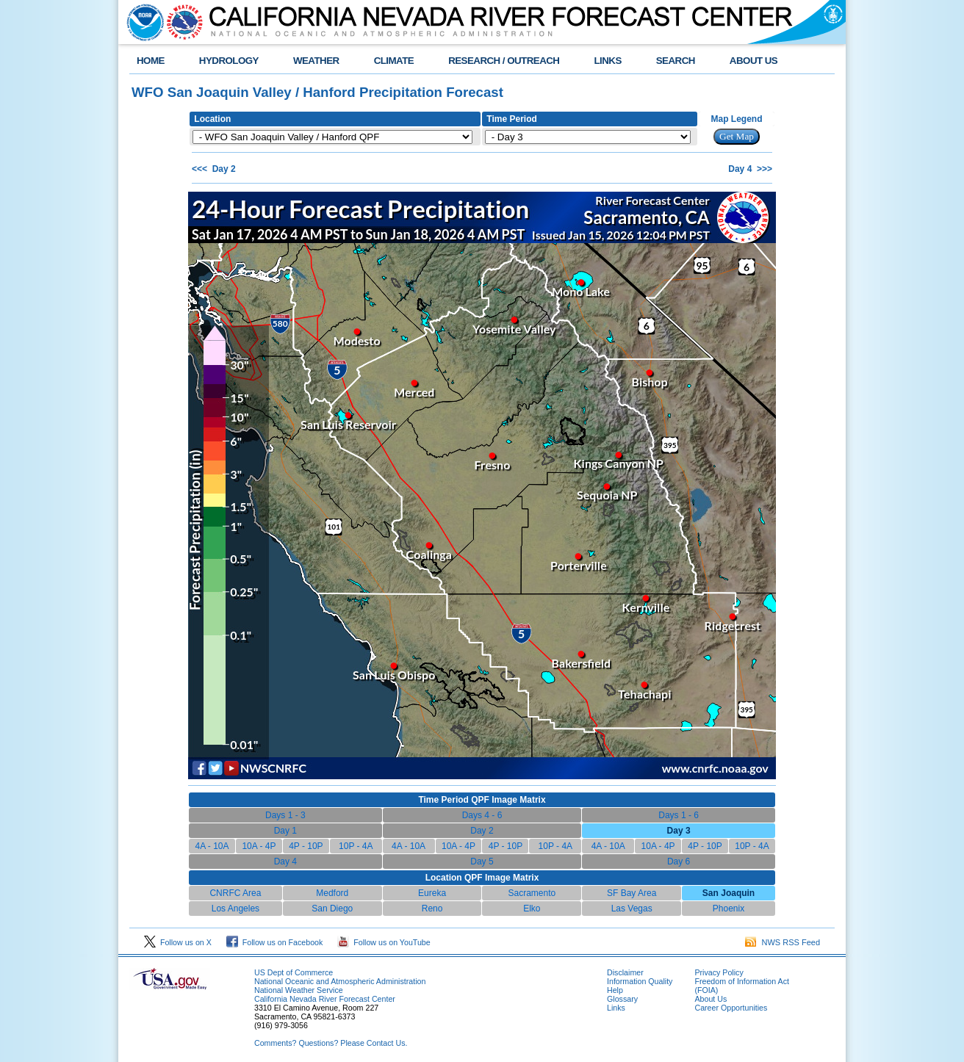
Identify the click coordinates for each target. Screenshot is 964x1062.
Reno (432, 908)
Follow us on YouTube (383, 942)
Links (616, 1007)
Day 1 (285, 831)
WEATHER (316, 60)
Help (615, 990)
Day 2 (481, 831)
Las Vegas (631, 908)
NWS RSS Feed (782, 942)
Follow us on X (178, 942)
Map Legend (737, 119)
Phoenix (728, 908)
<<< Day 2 (214, 169)
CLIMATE (394, 60)
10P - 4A (356, 846)
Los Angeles (235, 908)
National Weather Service (298, 990)
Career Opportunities (730, 1007)
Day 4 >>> (750, 169)
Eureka (432, 893)
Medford (332, 893)
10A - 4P (259, 846)
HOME (151, 60)
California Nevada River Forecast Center (324, 998)
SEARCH (675, 60)
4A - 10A (212, 846)
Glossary (622, 998)
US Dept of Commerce (293, 972)
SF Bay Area (631, 893)
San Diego (332, 908)
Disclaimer (625, 972)
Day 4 (285, 861)
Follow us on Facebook (274, 942)
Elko (531, 908)
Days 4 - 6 (482, 815)
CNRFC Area (235, 893)
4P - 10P (306, 846)
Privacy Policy (718, 972)
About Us (710, 998)
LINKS (607, 60)
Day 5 (481, 861)
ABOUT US (753, 60)
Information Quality (639, 981)
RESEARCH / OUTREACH (503, 60)
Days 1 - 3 (285, 815)
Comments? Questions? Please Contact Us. (330, 1042)
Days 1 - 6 (678, 815)
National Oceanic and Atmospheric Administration (339, 981)
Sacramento (532, 893)
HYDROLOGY (229, 60)
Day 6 (678, 861)
